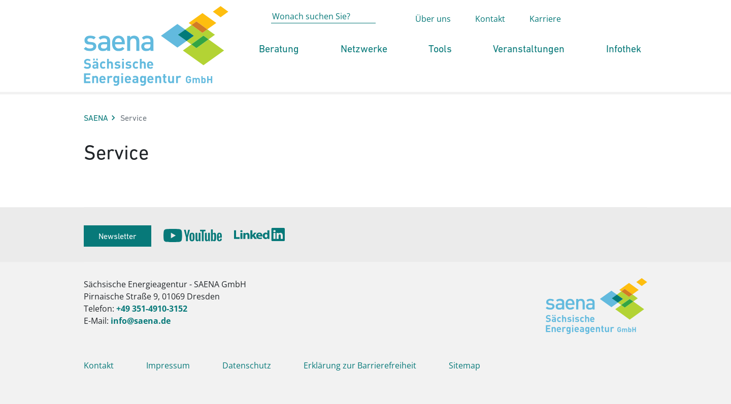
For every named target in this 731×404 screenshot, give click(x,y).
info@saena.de (141, 320)
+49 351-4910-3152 (151, 308)
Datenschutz (246, 365)
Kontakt (490, 38)
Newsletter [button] (117, 236)
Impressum (168, 365)
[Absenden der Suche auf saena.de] (390, 37)
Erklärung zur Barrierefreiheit (360, 365)
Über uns (433, 38)
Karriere (545, 38)
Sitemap (464, 365)
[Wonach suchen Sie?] (323, 36)
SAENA (96, 117)
